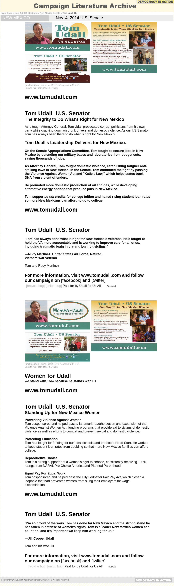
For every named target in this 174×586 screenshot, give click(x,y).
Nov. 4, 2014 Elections (26, 13)
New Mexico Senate (50, 13)
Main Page (6, 13)
